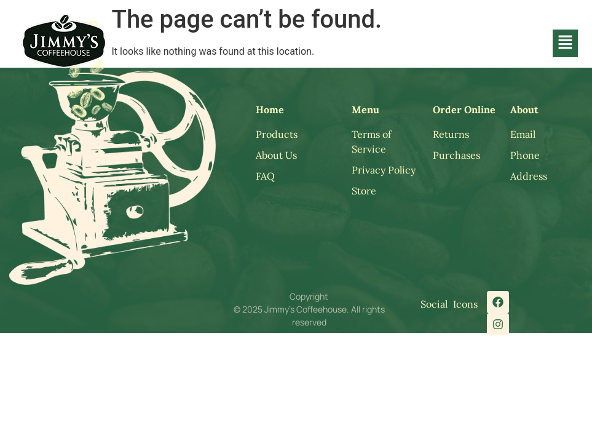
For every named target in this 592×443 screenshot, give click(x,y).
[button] (565, 43)
